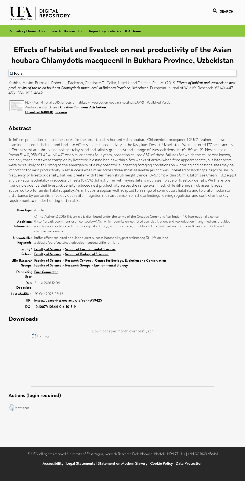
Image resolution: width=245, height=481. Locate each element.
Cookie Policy (161, 463)
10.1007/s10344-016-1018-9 (55, 306)
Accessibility (53, 463)
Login (82, 31)
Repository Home (22, 31)
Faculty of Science (47, 249)
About (43, 31)
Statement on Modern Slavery (122, 463)
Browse (69, 31)
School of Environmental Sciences (90, 249)
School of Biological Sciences (87, 253)
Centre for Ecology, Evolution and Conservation (130, 260)
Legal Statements (80, 463)
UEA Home (132, 31)
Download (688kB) (39, 112)
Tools (16, 73)
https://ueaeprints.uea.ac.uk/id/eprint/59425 (68, 300)
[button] (11, 407)
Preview (61, 112)
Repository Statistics (105, 31)
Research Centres (78, 260)
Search (56, 31)
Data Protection (189, 463)
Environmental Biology (111, 265)
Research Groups (77, 265)
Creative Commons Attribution (83, 107)
